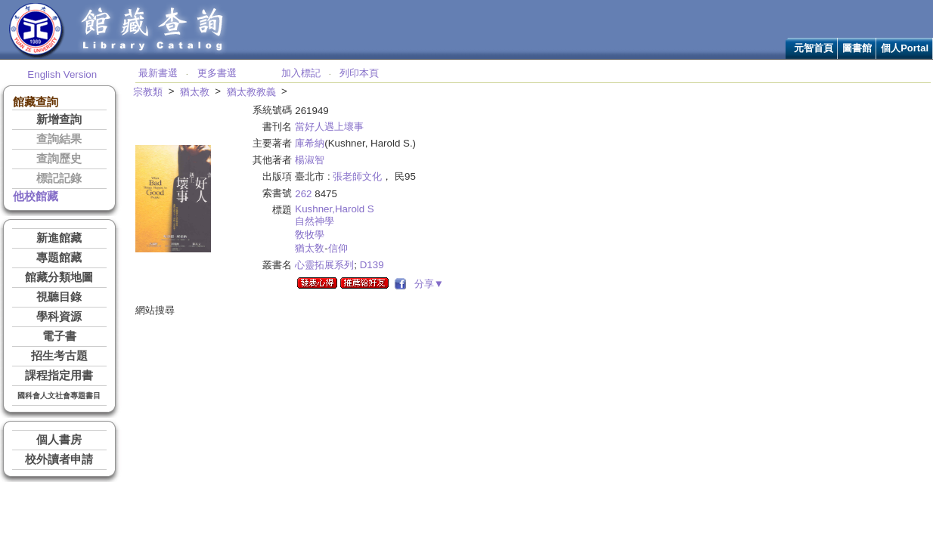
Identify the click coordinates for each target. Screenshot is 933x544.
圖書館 (857, 48)
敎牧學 (309, 234)
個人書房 (59, 440)
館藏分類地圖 (59, 277)
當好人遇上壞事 (329, 126)
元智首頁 (813, 48)
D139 (372, 264)
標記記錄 (59, 178)
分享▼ (426, 283)
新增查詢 (59, 119)
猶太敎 (309, 248)
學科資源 (59, 317)
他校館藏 (35, 196)
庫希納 (309, 143)
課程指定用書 (59, 375)
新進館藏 (59, 238)
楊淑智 (309, 159)
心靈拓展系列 (324, 264)
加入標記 (301, 73)
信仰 (338, 248)
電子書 (59, 336)
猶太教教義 (251, 91)
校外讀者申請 (59, 459)
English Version (62, 74)
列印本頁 (359, 73)
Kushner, (315, 209)
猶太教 (194, 91)
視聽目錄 (59, 297)
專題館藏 (59, 258)
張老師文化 (357, 176)
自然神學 (314, 221)
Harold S (354, 209)
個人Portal (904, 48)
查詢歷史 (59, 159)
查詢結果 (59, 139)
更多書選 (217, 73)
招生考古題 (59, 356)
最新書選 (158, 73)
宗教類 (148, 91)
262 (303, 193)
